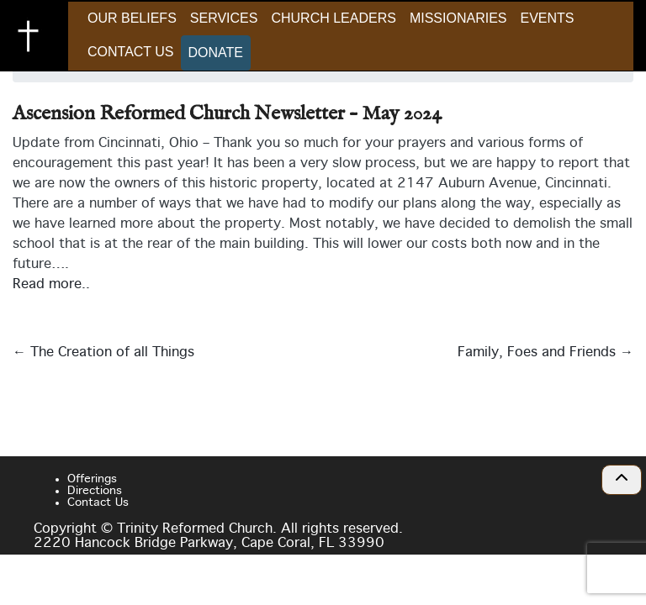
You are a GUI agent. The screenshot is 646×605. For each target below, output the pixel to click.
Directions (94, 491)
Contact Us (130, 52)
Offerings (92, 479)
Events (547, 18)
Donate (215, 52)
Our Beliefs (132, 18)
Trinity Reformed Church (34, 36)
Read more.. (51, 284)
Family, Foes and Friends (545, 352)
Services (224, 18)
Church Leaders (333, 18)
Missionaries (458, 18)
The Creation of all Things (103, 352)
